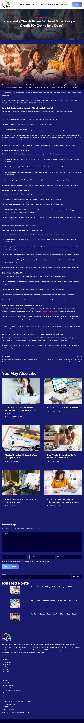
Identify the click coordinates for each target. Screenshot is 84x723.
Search (4, 574)
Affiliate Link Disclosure (13, 686)
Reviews (7, 660)
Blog (34, 4)
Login (77, 4)
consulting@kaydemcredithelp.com (16, 708)
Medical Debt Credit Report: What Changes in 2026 (53, 587)
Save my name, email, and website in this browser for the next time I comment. (27, 561)
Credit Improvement (42, 17)
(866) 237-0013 (9, 705)
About (28, 4)
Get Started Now (53, 4)
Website (60, 557)
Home (22, 4)
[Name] (14, 557)
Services (64, 4)
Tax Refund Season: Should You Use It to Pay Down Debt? (56, 611)
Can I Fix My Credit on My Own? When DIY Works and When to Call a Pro (62, 359)
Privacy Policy (9, 681)
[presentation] (21, 391)
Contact (42, 4)
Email (32, 557)
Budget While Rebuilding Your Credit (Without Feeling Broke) (21, 359)
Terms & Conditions (11, 684)
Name (5, 557)
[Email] (42, 557)
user (36, 30)
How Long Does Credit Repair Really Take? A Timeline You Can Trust (20, 410)
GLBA (7, 689)
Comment (7, 533)
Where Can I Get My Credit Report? (63, 408)
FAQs (6, 676)
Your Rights (9, 679)
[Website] (69, 557)
